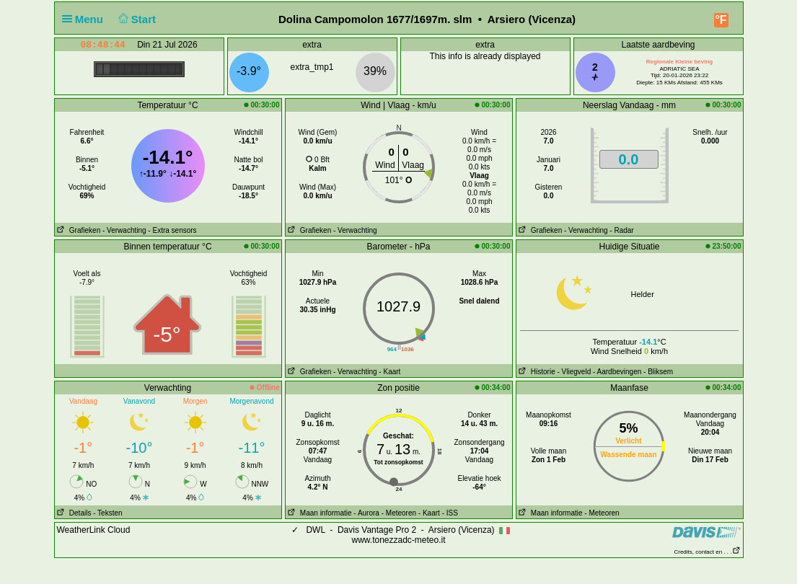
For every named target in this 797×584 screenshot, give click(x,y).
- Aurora (366, 513)
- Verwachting (124, 230)
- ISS (450, 513)
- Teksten (107, 513)
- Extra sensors (172, 230)
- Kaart (389, 372)
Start (135, 19)
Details (73, 513)
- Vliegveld (574, 372)
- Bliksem (658, 372)
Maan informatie (319, 513)
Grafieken (78, 230)
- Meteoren (399, 513)
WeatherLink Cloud (94, 530)
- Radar (621, 230)
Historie (535, 372)
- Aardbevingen (617, 372)
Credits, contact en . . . (707, 552)
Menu (86, 19)
